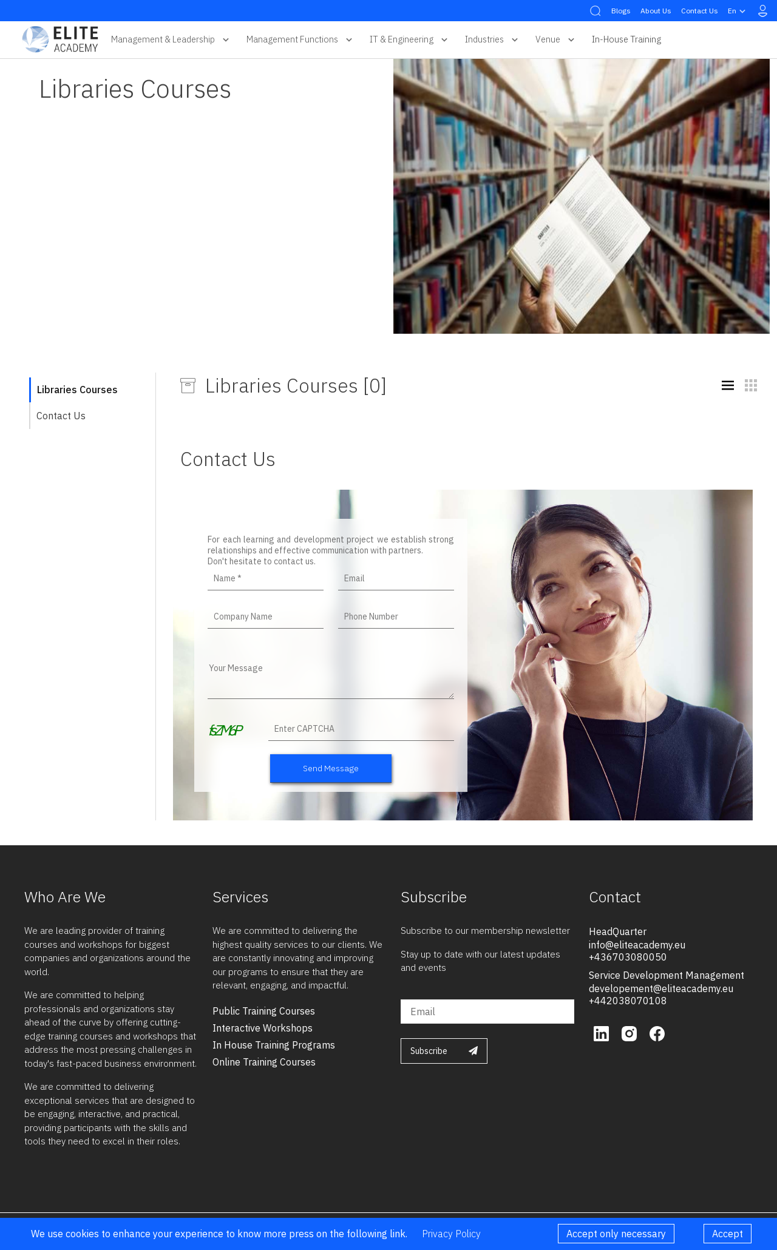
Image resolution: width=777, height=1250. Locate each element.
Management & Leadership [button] (171, 39)
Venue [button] (556, 39)
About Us (655, 10)
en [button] (738, 11)
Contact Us (699, 10)
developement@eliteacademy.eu (661, 988)
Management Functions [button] (300, 39)
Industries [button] (493, 39)
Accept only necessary (616, 1234)
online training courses (264, 1062)
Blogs (621, 10)
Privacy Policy (451, 1234)
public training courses (263, 1011)
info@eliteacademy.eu (637, 945)
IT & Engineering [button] (410, 39)
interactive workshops (262, 1028)
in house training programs (273, 1045)
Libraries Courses (77, 389)
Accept (727, 1234)
